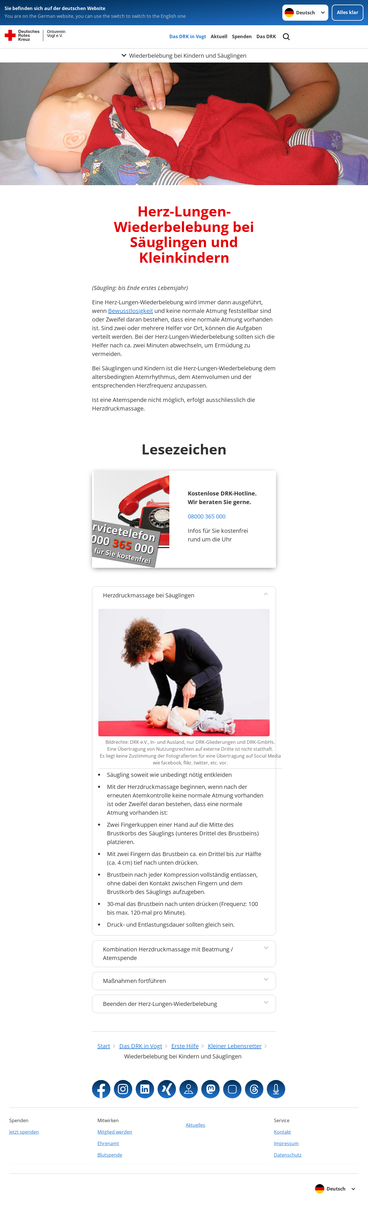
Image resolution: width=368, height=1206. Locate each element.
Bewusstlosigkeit (130, 311)
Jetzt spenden (24, 1132)
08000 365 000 (206, 516)
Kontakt (282, 1132)
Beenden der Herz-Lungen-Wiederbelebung (160, 1004)
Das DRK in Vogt (187, 36)
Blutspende (109, 1155)
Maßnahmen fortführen (134, 981)
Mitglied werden (114, 1132)
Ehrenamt (108, 1143)
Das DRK (266, 36)
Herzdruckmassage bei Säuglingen (148, 595)
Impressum (286, 1143)
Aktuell (219, 36)
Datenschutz (288, 1155)
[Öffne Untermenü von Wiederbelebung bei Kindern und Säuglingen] (184, 55)
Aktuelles (195, 1125)
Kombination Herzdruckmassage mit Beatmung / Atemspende (168, 953)
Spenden (242, 36)
